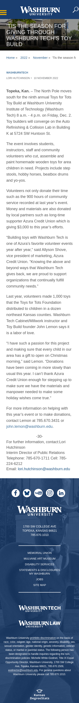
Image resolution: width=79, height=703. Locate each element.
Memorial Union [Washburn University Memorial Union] (40, 552)
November (40, 57)
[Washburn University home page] (40, 10)
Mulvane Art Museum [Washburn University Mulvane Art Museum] (40, 558)
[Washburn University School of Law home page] (39, 624)
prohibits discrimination (43, 637)
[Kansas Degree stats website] (39, 696)
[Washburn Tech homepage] (39, 608)
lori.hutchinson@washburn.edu (44, 469)
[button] (76, 10)
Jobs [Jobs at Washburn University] (39, 579)
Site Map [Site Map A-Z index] (39, 585)
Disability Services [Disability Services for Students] (39, 564)
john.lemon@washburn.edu (29, 426)
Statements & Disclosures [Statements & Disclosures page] (39, 570)
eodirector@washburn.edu (23, 670)
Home (10, 57)
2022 (23, 57)
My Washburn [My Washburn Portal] (39, 573)
